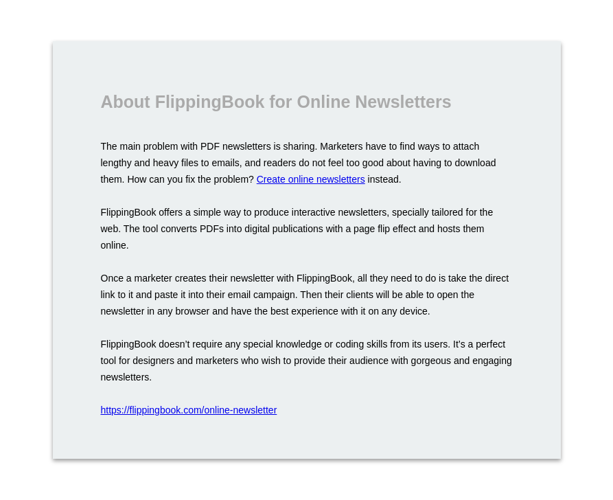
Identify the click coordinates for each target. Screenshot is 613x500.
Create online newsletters (311, 179)
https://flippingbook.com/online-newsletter (189, 410)
